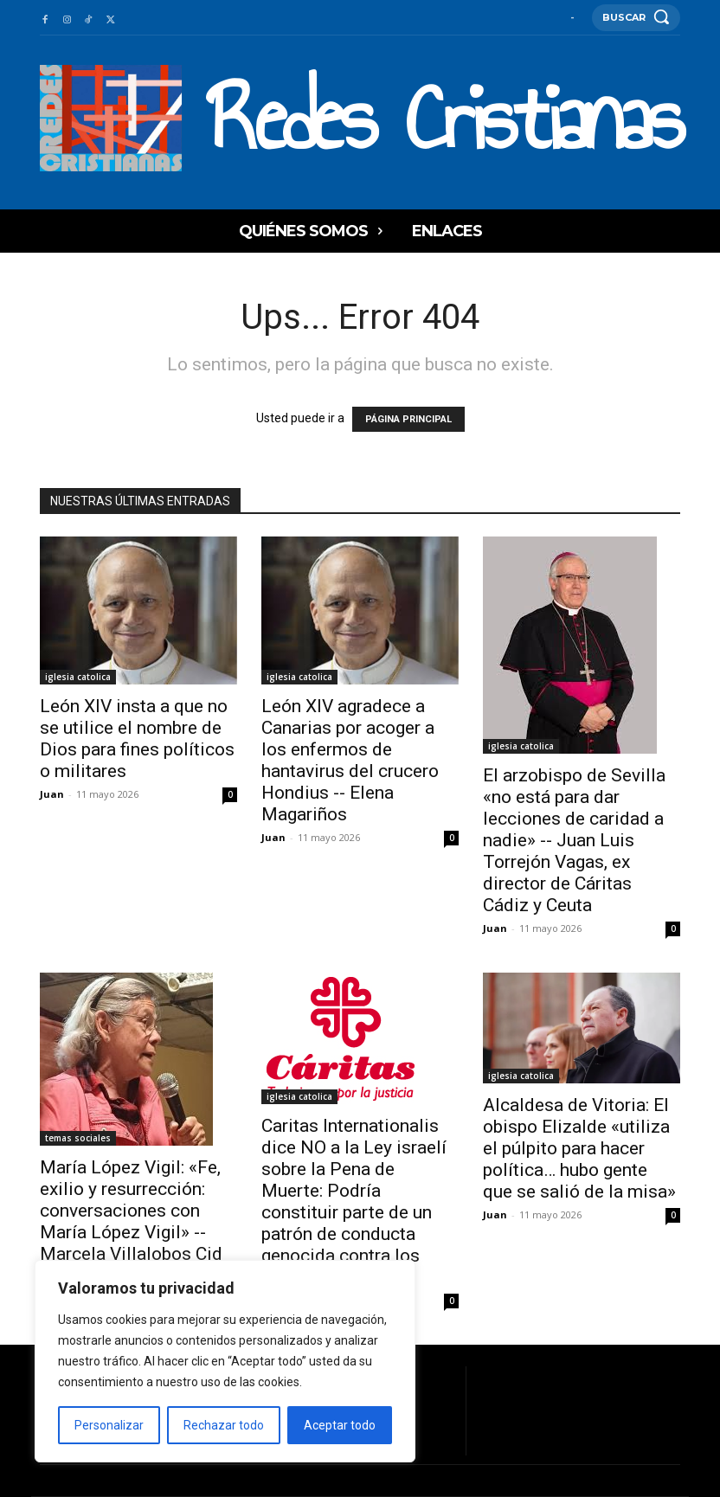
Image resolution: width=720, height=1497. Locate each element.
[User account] (572, 17)
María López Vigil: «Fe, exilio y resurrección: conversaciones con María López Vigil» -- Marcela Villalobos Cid (131, 1210)
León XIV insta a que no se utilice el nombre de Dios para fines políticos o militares (137, 738)
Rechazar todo (223, 1425)
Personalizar (109, 1425)
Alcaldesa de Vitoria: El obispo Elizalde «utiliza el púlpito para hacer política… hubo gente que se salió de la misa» (579, 1148)
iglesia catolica (78, 677)
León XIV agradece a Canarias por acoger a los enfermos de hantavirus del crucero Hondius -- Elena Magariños (350, 760)
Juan (52, 793)
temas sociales (78, 1138)
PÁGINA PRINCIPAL (408, 419)
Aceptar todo (340, 1425)
